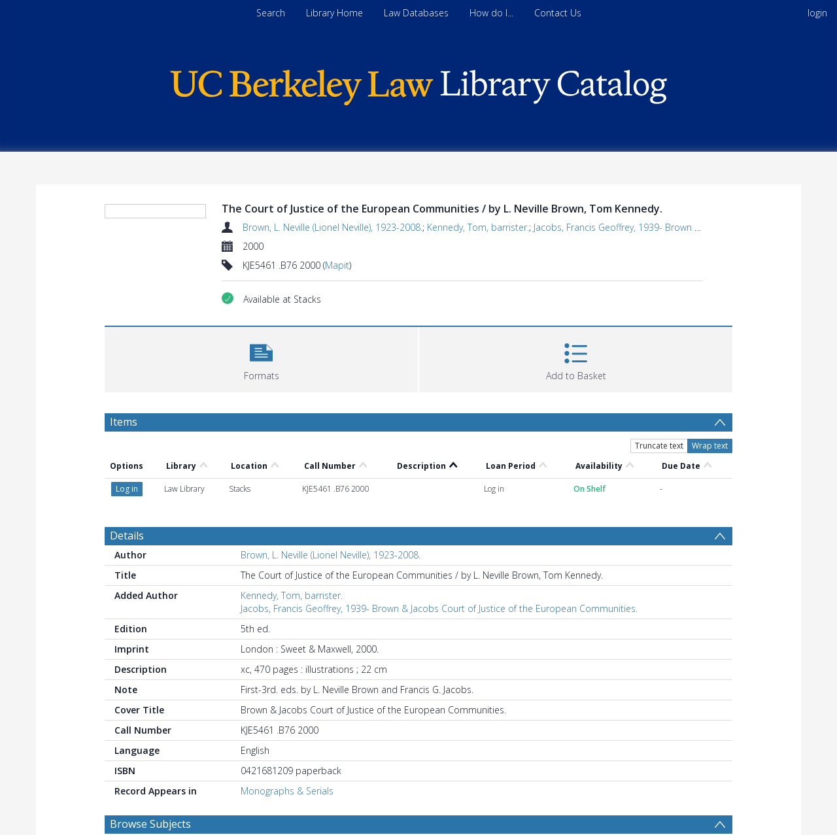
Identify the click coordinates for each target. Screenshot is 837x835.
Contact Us (557, 13)
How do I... (491, 13)
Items (123, 422)
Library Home (334, 13)
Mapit (337, 265)
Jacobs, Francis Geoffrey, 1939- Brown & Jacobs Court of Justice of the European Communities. (439, 608)
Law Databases (416, 13)
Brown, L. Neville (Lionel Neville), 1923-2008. (332, 227)
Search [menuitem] (270, 13)
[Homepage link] (418, 84)
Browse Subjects (150, 824)
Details (127, 535)
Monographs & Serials (287, 791)
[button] (261, 358)
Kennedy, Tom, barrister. (478, 227)
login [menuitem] (817, 13)
